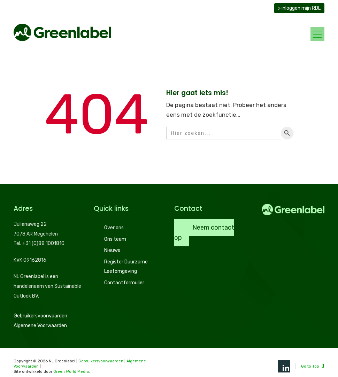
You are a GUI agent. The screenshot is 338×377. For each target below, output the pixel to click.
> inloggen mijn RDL (299, 8)
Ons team (115, 239)
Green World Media (71, 371)
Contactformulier (124, 283)
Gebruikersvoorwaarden (40, 316)
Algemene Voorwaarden (40, 326)
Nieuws (112, 250)
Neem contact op (204, 232)
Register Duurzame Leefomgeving (126, 267)
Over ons (114, 228)
